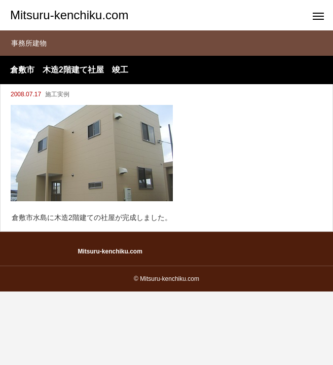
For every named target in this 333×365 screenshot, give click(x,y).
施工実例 (57, 94)
